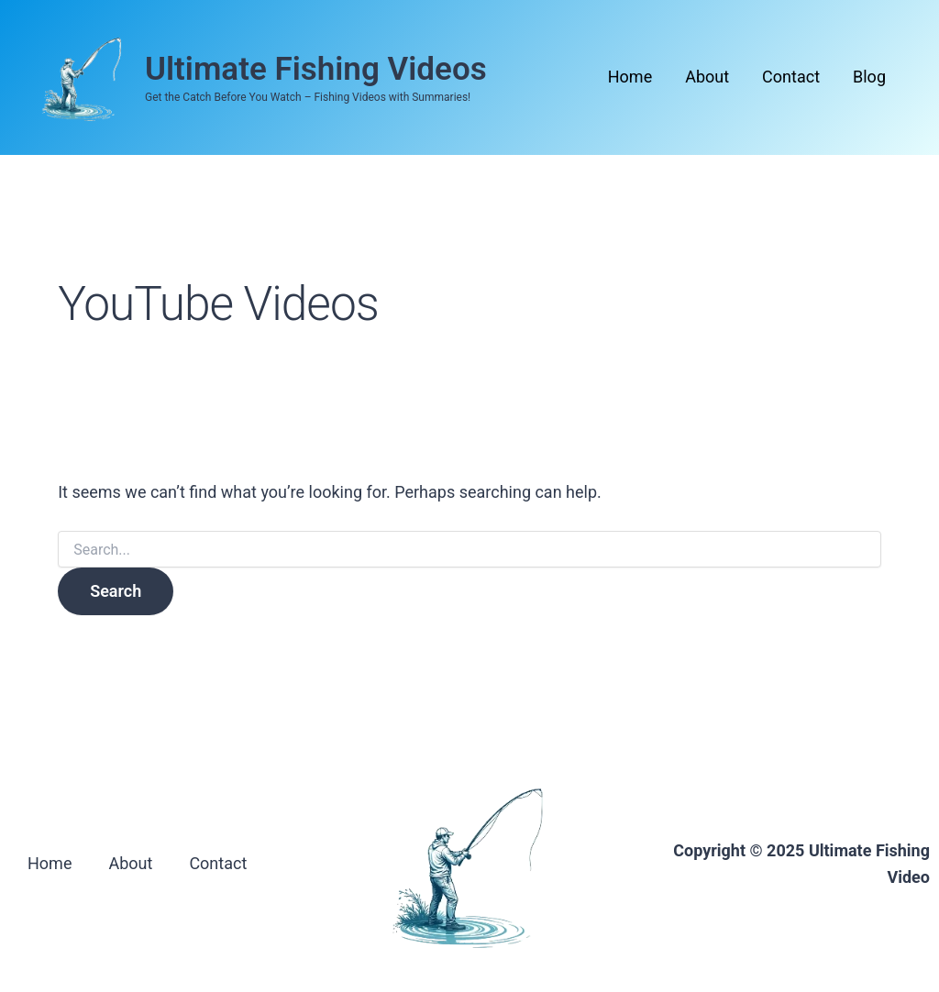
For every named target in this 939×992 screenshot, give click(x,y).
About (707, 76)
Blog (869, 76)
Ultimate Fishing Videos (316, 69)
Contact (791, 76)
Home (630, 76)
